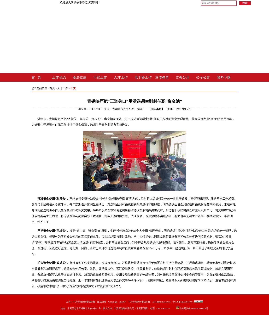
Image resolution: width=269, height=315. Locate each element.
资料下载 (224, 77)
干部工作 (100, 77)
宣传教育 (162, 77)
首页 (52, 88)
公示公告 (203, 77)
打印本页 (156, 109)
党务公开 (182, 77)
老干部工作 (143, 77)
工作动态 (59, 77)
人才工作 (121, 77)
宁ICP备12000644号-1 (183, 301)
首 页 (36, 77)
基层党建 (79, 77)
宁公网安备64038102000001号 (192, 308)
